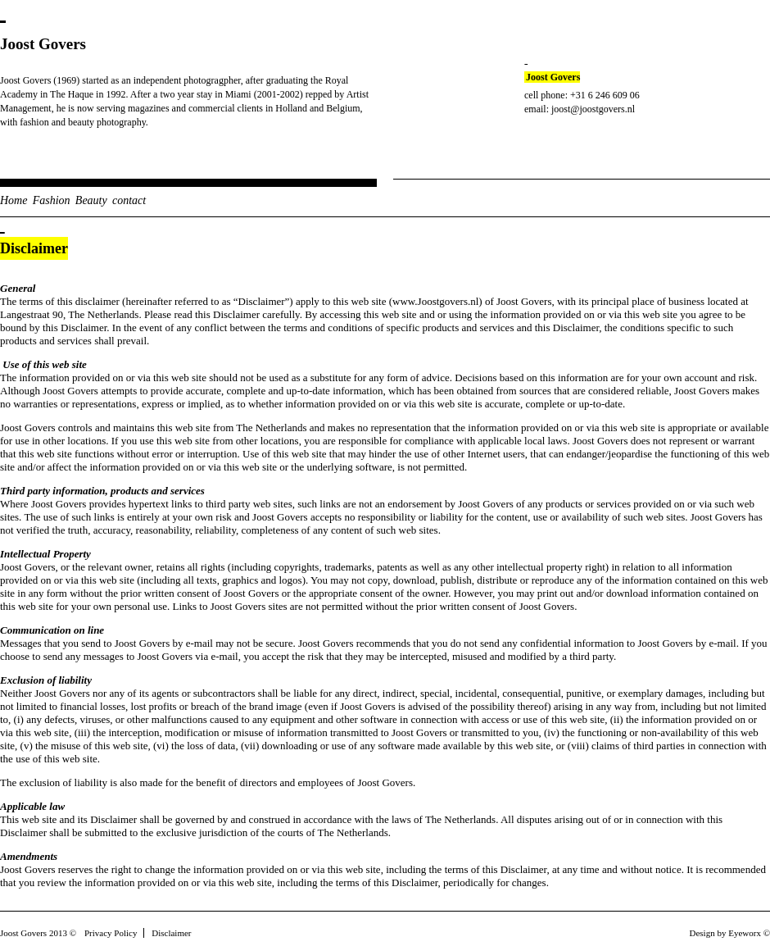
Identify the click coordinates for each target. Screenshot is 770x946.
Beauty (91, 200)
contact (129, 200)
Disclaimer (171, 933)
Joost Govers (43, 43)
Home (13, 200)
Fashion (51, 200)
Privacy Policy (110, 933)
